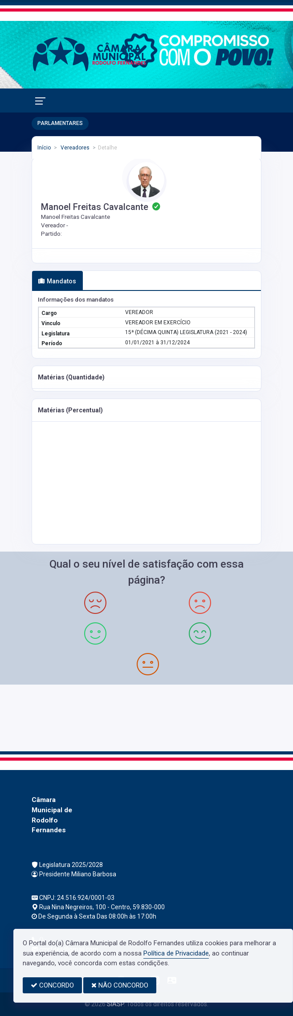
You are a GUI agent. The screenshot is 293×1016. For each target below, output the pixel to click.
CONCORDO (52, 985)
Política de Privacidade (176, 953)
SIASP (115, 1004)
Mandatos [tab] (57, 281)
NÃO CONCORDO (119, 985)
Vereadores (74, 148)
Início (44, 148)
